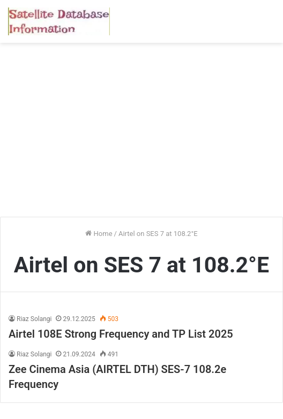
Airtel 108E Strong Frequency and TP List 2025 (121, 333)
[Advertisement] (141, 134)
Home (98, 234)
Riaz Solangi (34, 319)
